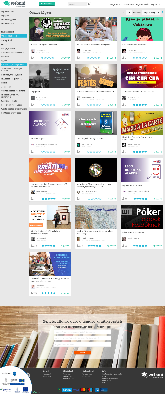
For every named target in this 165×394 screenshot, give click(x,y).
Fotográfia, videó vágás (11, 104)
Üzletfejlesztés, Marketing (13, 90)
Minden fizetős (8, 23)
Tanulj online (114, 4)
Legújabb (5, 15)
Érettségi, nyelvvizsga (11, 112)
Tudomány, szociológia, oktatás (11, 69)
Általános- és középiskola (12, 52)
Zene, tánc (6, 86)
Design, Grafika (8, 48)
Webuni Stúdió (68, 378)
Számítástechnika (9, 100)
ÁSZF (104, 376)
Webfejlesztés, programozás (14, 108)
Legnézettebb (7, 11)
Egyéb (4, 60)
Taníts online (128, 4)
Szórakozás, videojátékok (12, 64)
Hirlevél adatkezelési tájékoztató (110, 379)
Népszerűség (151, 12)
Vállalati (5, 56)
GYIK (104, 382)
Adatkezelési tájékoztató (112, 374)
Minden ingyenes (8, 19)
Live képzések (7, 31)
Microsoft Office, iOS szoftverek (10, 95)
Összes (4, 44)
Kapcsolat (47, 374)
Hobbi (4, 82)
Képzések (46, 3)
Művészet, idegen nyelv (11, 78)
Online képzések (9, 35)
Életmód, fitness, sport (11, 74)
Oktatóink (47, 376)
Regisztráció (156, 4)
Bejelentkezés (142, 4)
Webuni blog (67, 376)
